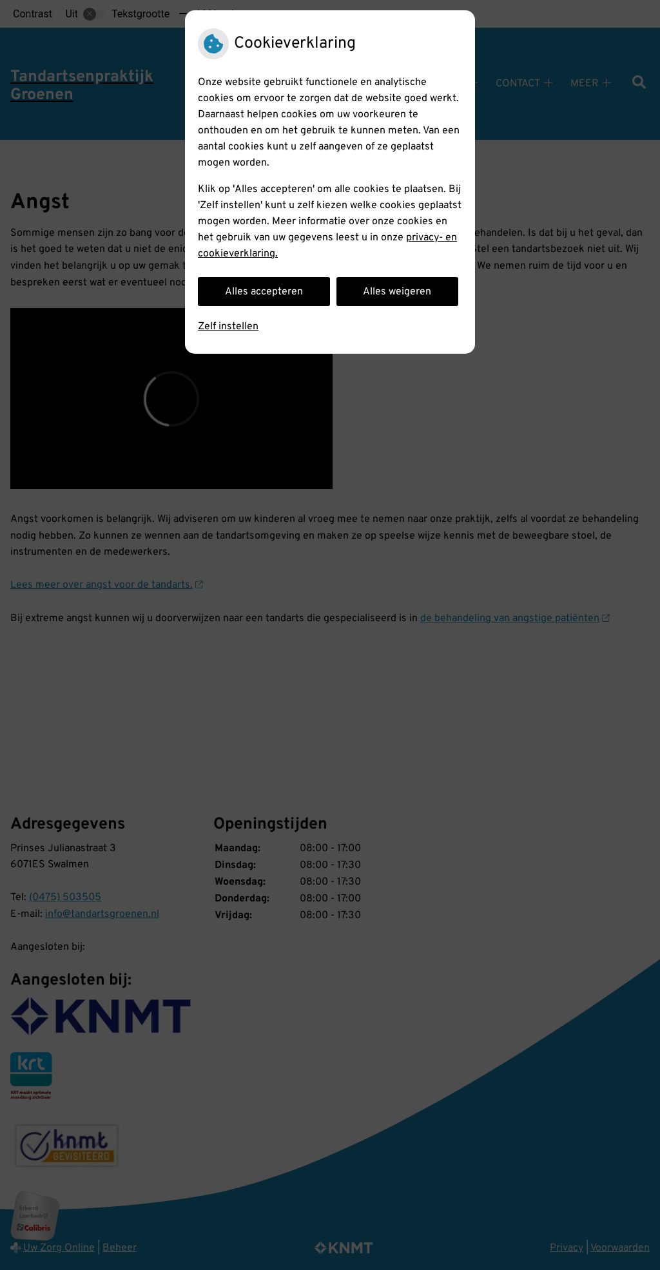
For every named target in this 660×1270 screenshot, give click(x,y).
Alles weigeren (397, 291)
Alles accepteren (264, 291)
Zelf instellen (228, 326)
